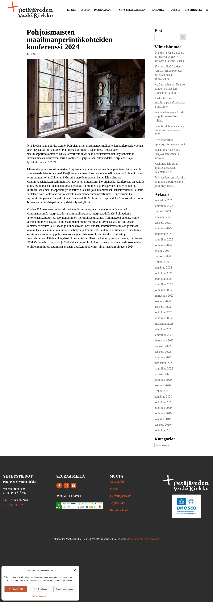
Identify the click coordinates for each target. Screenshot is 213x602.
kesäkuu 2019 (162, 424)
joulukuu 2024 (163, 245)
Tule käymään (103, 10)
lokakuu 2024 (162, 250)
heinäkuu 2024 (163, 267)
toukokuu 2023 (163, 312)
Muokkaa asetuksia (64, 589)
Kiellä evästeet (40, 589)
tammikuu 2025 (163, 239)
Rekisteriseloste (39, 596)
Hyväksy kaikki (16, 589)
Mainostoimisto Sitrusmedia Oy (143, 538)
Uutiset (175, 10)
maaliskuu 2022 (163, 362)
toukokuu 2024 (163, 273)
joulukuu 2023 (163, 290)
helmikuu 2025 (163, 233)
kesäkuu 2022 (162, 351)
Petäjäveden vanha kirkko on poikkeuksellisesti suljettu (169, 116)
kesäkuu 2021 (162, 374)
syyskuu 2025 (162, 211)
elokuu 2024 (161, 262)
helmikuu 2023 (163, 329)
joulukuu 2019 (163, 413)
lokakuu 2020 (162, 385)
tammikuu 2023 (163, 334)
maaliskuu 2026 (163, 200)
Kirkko (71, 10)
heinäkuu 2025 (163, 217)
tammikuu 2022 (163, 368)
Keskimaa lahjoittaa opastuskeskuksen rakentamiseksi (166, 167)
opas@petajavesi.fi (14, 504)
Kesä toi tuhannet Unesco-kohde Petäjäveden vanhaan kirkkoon (170, 88)
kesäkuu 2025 (162, 222)
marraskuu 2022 (164, 340)
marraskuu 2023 (164, 295)
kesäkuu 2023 (162, 306)
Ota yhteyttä (193, 10)
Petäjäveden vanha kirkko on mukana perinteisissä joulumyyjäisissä (169, 181)
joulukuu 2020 (163, 379)
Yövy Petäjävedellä (132, 10)
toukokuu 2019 (163, 430)
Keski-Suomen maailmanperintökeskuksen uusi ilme (169, 102)
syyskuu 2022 (162, 346)
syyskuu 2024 (162, 256)
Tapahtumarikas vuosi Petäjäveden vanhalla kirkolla (167, 154)
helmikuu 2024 (163, 278)
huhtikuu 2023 (163, 318)
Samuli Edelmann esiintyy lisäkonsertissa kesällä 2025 (170, 130)
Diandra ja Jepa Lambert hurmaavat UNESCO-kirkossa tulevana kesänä (169, 56)
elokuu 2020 (161, 391)
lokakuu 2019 (162, 419)
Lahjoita (158, 10)
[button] (74, 570)
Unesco (85, 10)
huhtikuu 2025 (163, 228)
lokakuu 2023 (162, 301)
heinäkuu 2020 (163, 396)
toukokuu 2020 (163, 402)
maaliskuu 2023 (163, 323)
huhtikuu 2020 (163, 407)
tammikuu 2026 (163, 205)
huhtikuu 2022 (163, 357)
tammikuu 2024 (163, 284)
